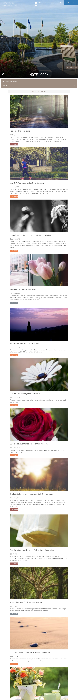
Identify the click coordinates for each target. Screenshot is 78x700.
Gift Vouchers (69, 67)
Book (71, 2)
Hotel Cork (43, 91)
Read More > (14, 144)
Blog (38, 91)
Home (33, 91)
